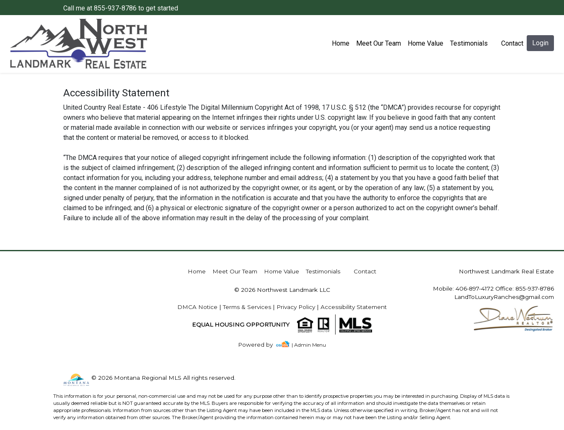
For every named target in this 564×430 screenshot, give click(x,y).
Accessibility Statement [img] (354, 307)
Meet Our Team (378, 43)
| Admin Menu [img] (309, 345)
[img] (260, 345)
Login (540, 43)
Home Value (425, 43)
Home (340, 43)
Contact (365, 271)
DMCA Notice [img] (197, 307)
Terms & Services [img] (247, 307)
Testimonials (469, 43)
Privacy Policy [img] (296, 307)
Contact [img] (512, 43)
